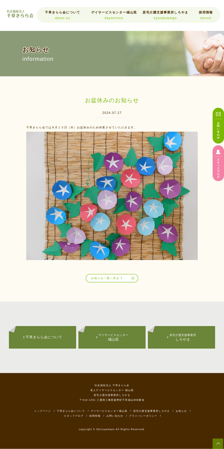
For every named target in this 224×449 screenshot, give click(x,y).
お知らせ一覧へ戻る (107, 278)
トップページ (42, 411)
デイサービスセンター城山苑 (114, 15)
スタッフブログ (73, 416)
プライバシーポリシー (143, 416)
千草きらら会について (62, 15)
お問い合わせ (114, 416)
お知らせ (181, 411)
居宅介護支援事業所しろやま (165, 15)
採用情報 (205, 15)
